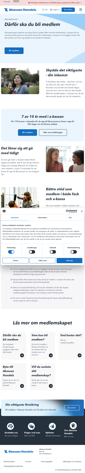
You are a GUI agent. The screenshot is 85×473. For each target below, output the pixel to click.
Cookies (28, 461)
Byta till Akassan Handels (8, 371)
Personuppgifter (47, 461)
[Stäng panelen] (82, 211)
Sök (44, 10)
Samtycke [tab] (15, 217)
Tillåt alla (69, 260)
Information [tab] (42, 217)
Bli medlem (14, 51)
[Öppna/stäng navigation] (80, 9)
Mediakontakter (9, 461)
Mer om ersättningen (53, 133)
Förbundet (7, 1)
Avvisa (15, 260)
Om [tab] (70, 217)
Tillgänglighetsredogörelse (13, 466)
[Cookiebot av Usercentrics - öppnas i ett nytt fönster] (67, 211)
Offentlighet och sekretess (72, 461)
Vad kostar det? (71, 335)
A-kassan (16, 1)
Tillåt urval (42, 260)
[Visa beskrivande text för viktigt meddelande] (80, 2)
